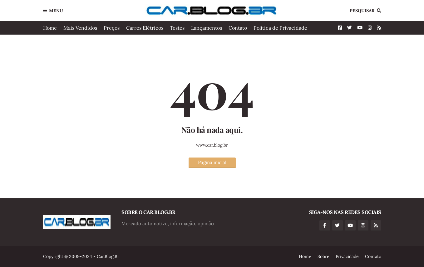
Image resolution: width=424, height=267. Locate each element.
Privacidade (347, 256)
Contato (238, 28)
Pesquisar (362, 10)
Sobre (323, 256)
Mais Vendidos (80, 28)
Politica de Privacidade (280, 28)
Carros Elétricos (144, 28)
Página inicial (212, 162)
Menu (56, 10)
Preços (112, 28)
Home (50, 28)
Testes (177, 28)
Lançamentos (206, 28)
